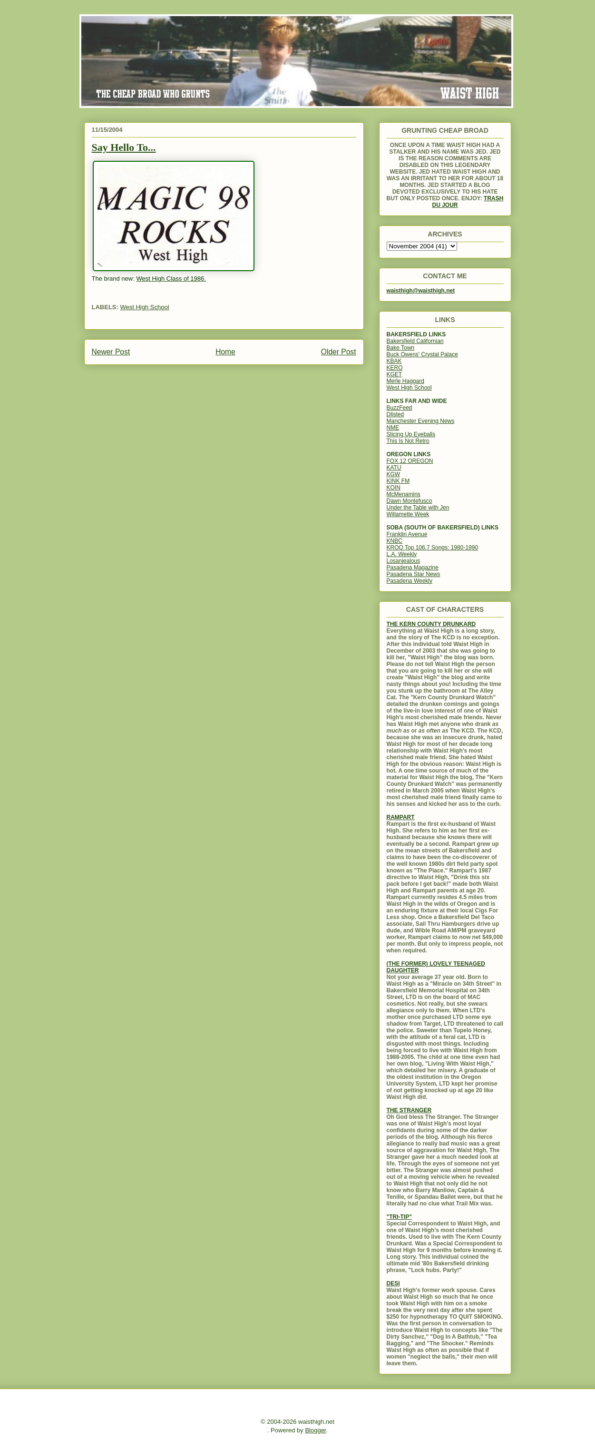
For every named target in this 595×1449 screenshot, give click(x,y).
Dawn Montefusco (409, 501)
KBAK (394, 361)
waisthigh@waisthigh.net (421, 290)
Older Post (338, 352)
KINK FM (398, 481)
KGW (393, 474)
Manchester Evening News (421, 421)
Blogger (315, 1430)
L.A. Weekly (402, 554)
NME (393, 427)
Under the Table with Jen (418, 507)
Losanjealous (403, 561)
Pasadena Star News (413, 574)
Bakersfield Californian (415, 341)
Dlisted (395, 414)
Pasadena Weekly (410, 581)
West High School (144, 307)
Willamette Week (408, 514)
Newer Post (111, 352)
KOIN (393, 487)
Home (225, 352)
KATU (394, 467)
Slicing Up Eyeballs (411, 434)
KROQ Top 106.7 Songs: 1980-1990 (432, 547)
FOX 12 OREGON (410, 461)
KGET (394, 374)
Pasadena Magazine (413, 567)
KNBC (394, 541)
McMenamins (403, 494)
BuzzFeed (399, 407)
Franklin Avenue (407, 534)
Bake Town (400, 347)
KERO (395, 367)
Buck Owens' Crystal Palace (422, 354)
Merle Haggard (405, 381)
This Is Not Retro (408, 441)
